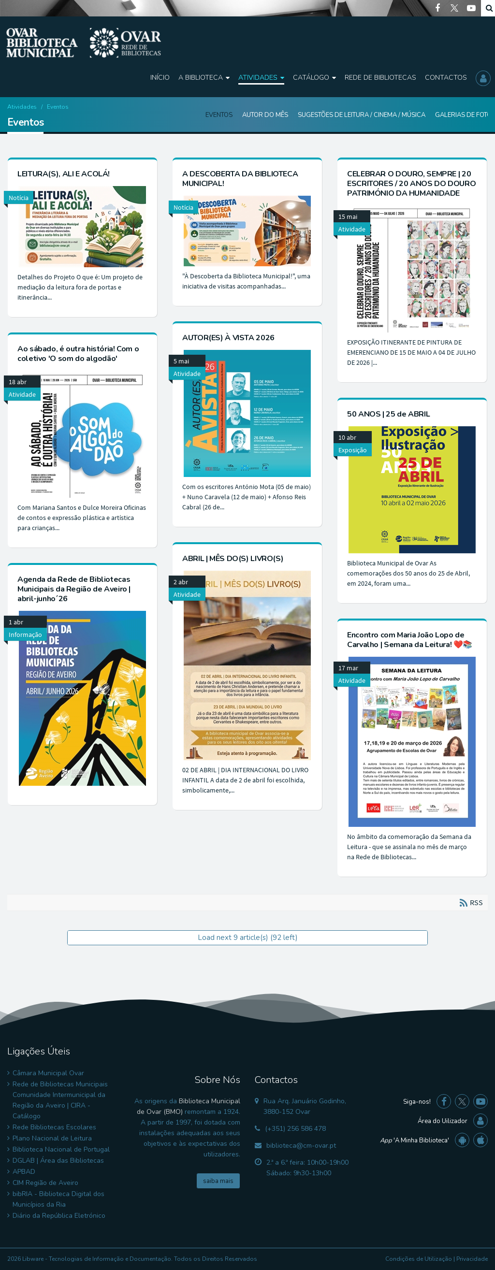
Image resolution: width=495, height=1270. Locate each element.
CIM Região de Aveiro (45, 1182)
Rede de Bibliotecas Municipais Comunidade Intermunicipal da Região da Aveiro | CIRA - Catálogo (60, 1100)
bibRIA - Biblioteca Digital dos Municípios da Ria (58, 1199)
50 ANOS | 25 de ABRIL (388, 414)
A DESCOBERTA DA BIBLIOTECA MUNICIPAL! (240, 179)
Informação (25, 634)
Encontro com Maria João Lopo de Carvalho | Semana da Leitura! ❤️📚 (409, 640)
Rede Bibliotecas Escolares (54, 1127)
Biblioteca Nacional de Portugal (61, 1149)
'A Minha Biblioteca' (414, 1140)
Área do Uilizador (442, 1121)
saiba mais (218, 1181)
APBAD (24, 1171)
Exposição (352, 450)
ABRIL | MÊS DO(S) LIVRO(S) (232, 558)
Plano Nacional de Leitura (52, 1138)
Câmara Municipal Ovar (48, 1073)
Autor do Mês (265, 115)
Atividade (351, 229)
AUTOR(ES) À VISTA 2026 (228, 337)
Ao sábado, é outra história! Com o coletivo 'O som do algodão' (78, 354)
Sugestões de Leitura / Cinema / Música (361, 115)
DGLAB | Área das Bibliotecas (58, 1160)
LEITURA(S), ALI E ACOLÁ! (63, 174)
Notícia (19, 197)
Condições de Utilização (418, 1259)
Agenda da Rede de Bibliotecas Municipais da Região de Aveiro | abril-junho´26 (74, 589)
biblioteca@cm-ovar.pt (301, 1145)
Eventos (219, 115)
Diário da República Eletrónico (59, 1215)
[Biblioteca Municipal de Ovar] (83, 43)
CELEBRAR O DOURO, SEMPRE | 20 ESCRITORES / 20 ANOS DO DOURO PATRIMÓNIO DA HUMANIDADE (411, 184)
